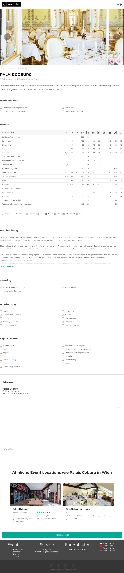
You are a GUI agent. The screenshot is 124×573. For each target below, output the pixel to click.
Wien (12, 69)
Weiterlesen (7, 266)
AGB (61, 569)
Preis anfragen (62, 535)
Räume (4, 124)
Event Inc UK (107, 550)
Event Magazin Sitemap (46, 552)
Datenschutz (71, 569)
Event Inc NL (107, 548)
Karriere (16, 552)
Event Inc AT (107, 543)
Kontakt (16, 556)
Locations (3, 69)
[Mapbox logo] (8, 449)
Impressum (52, 569)
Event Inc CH (108, 546)
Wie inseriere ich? (77, 549)
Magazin (47, 549)
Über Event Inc (16, 549)
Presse (16, 554)
